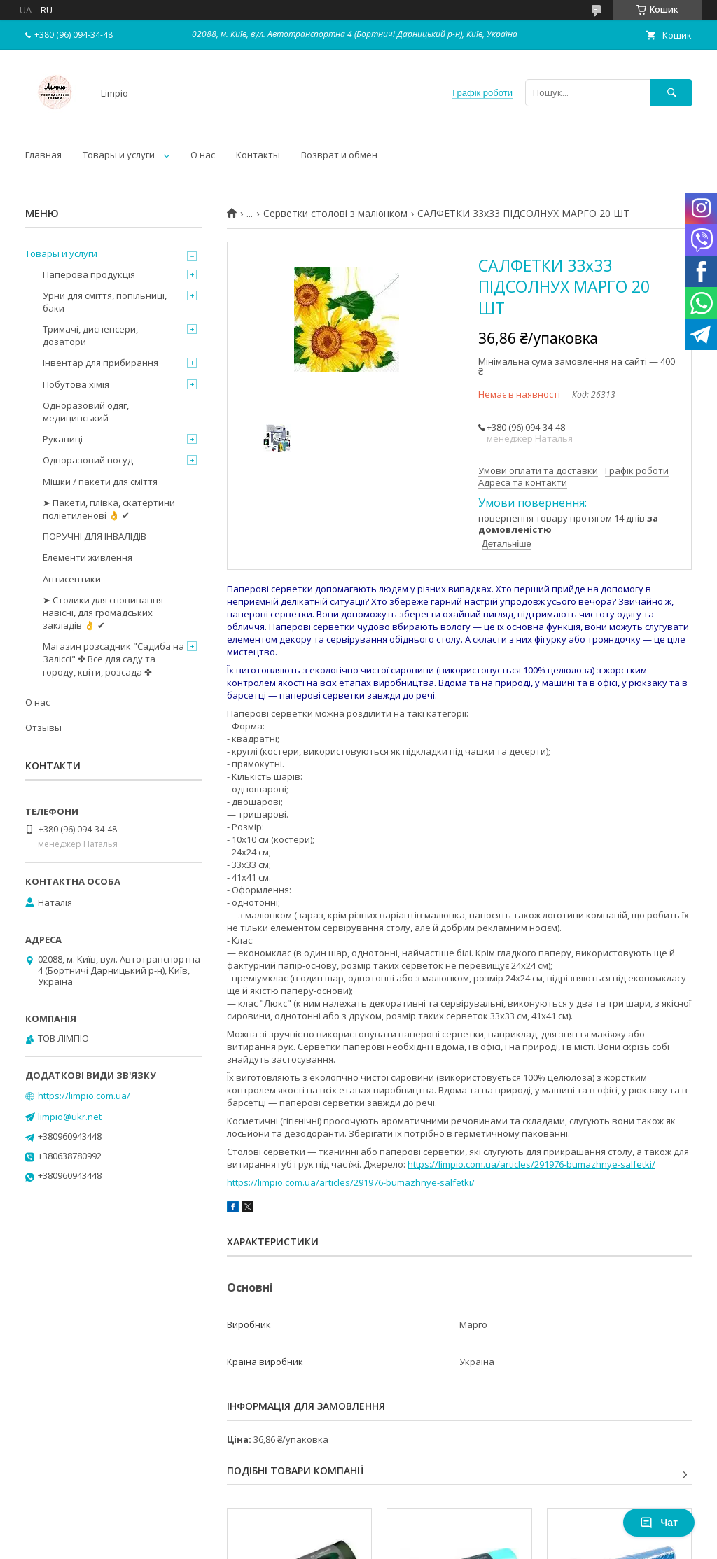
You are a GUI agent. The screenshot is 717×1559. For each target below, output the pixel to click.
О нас (202, 154)
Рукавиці (63, 439)
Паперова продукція (89, 274)
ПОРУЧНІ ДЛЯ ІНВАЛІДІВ (94, 536)
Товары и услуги (119, 154)
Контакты (258, 154)
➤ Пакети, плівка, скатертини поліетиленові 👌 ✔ (109, 509)
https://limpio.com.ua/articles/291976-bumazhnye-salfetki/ (531, 1164)
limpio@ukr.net (70, 1116)
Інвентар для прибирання (100, 362)
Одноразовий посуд (88, 460)
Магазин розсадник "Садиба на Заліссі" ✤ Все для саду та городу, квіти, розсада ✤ (113, 659)
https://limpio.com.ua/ (84, 1095)
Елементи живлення (87, 557)
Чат (659, 1522)
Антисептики (72, 579)
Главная (43, 154)
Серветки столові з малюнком (335, 213)
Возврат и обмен (339, 154)
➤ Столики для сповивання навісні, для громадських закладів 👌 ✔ (103, 612)
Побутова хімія (76, 384)
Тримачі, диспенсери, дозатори (90, 335)
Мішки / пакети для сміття (100, 481)
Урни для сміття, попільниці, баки (105, 301)
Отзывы (43, 727)
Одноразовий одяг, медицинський (86, 411)
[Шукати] (671, 92)
